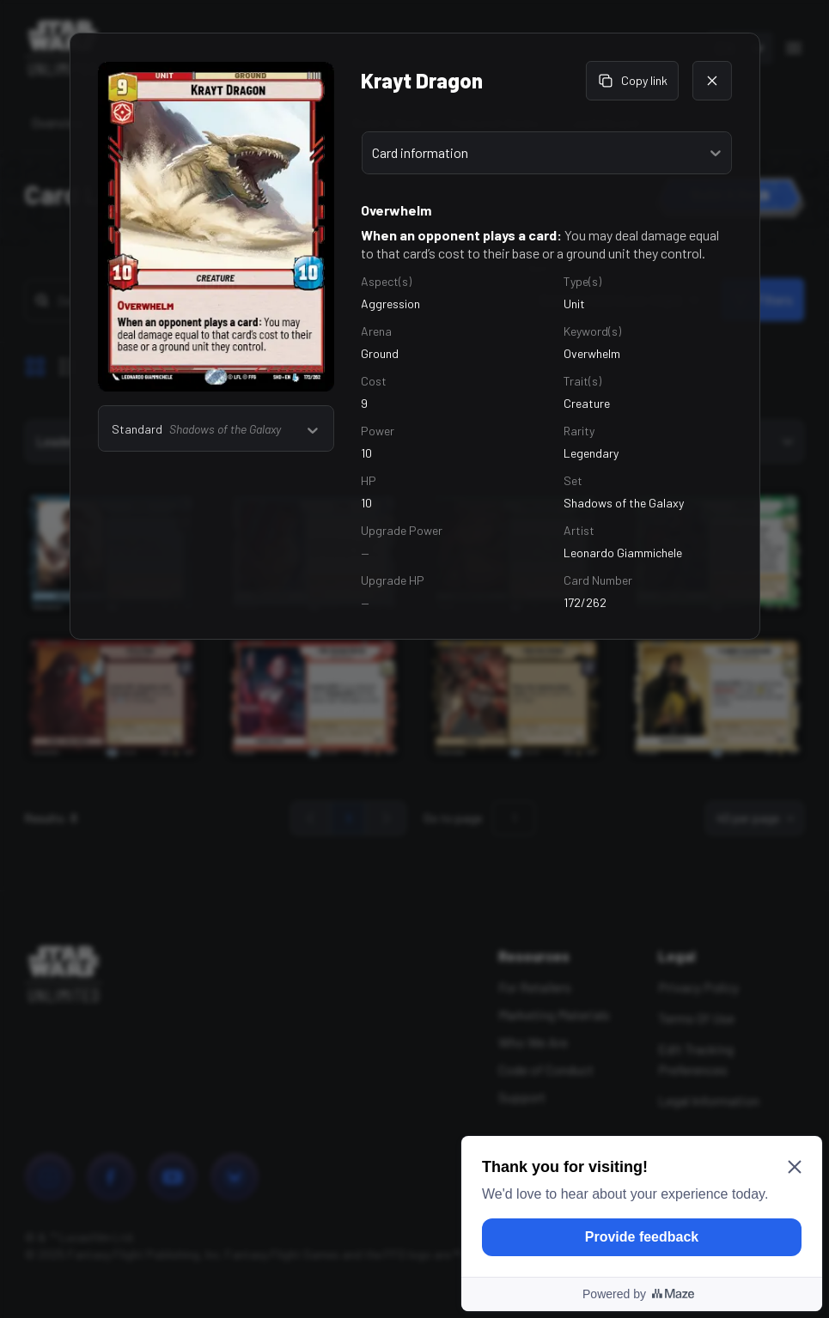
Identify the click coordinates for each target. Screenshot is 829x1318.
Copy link (632, 80)
